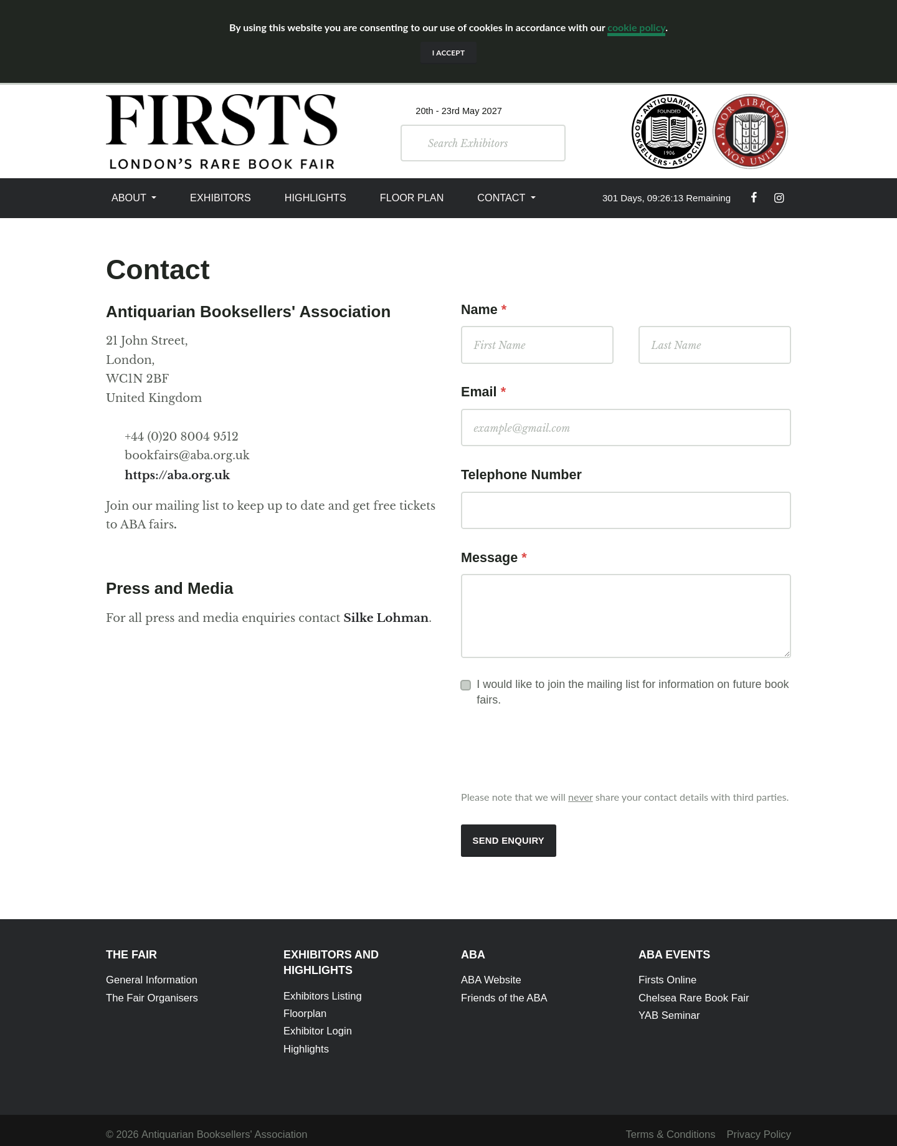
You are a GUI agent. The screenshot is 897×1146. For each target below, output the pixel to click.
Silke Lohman (384, 616)
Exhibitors (220, 197)
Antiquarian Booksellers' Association (222, 1126)
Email (483, 390)
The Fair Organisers (151, 990)
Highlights (315, 197)
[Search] (497, 142)
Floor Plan (412, 197)
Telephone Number (521, 472)
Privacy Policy (759, 1126)
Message (494, 553)
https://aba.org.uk (176, 474)
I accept (448, 53)
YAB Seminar (668, 1007)
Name (483, 309)
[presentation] (555, 746)
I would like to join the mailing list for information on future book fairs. (633, 687)
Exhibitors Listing (321, 989)
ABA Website (490, 973)
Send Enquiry (507, 835)
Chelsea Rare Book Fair (692, 990)
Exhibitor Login (316, 1023)
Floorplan (304, 1006)
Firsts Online (666, 973)
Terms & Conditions (673, 1126)
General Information (150, 973)
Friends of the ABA (503, 990)
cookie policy (636, 27)
